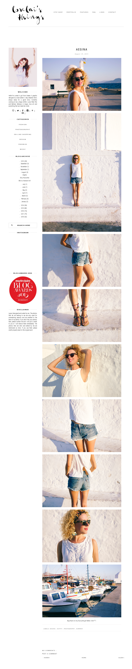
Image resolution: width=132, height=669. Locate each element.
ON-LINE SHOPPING (22, 134)
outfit (60, 628)
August (24, 172)
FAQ (94, 12)
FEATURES (84, 12)
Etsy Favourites (24, 178)
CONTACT (112, 12)
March (24, 196)
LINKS (102, 12)
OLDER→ (122, 657)
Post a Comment (49, 654)
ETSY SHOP (58, 12)
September (24, 169)
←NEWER (46, 657)
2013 (22, 208)
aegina (53, 628)
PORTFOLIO (71, 12)
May (24, 190)
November (24, 166)
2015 (22, 161)
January (23, 201)
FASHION (23, 124)
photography (69, 628)
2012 (22, 211)
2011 (22, 214)
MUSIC (23, 149)
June (23, 187)
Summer (79, 628)
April (23, 193)
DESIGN (22, 139)
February (23, 199)
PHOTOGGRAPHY (23, 129)
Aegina (25, 175)
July (24, 184)
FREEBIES (23, 144)
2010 (22, 217)
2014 (22, 205)
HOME (84, 657)
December (24, 164)
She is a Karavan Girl (25, 181)
